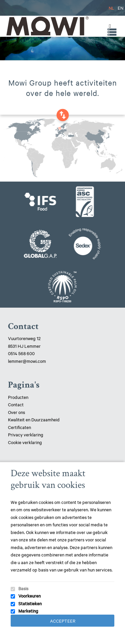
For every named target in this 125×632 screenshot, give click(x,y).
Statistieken (30, 603)
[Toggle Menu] (108, 26)
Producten (18, 397)
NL (111, 8)
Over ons (16, 412)
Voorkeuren (29, 596)
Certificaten (19, 427)
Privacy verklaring (25, 434)
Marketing (28, 611)
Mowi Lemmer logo (47, 25)
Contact (16, 404)
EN (120, 8)
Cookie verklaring (25, 442)
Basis (23, 588)
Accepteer (62, 621)
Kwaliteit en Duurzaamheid (34, 419)
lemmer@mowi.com (27, 361)
